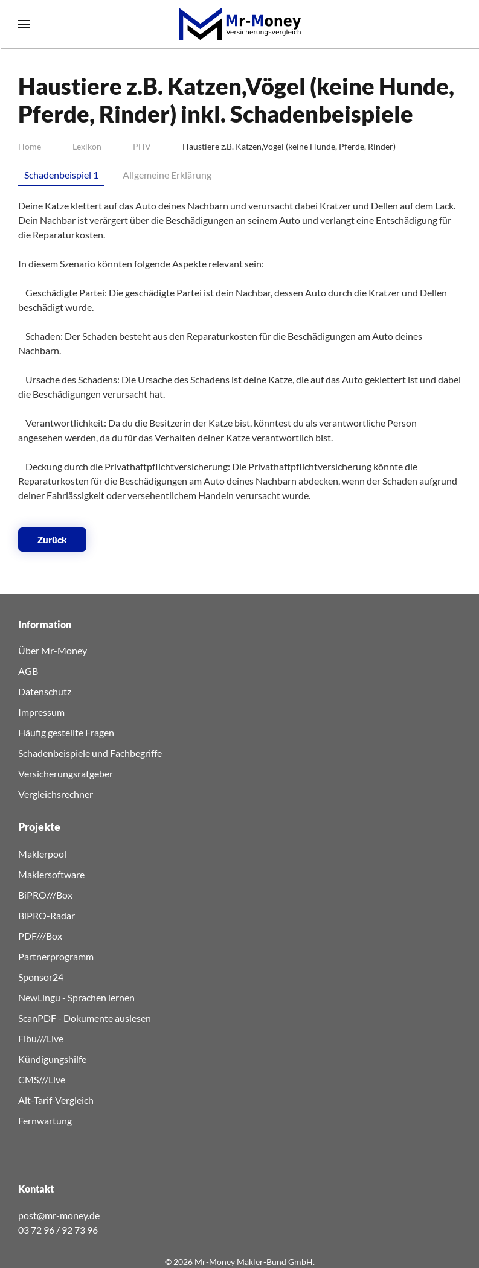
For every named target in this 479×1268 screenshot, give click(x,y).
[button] (24, 24)
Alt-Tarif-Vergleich (56, 1100)
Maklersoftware (51, 874)
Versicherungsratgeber (65, 773)
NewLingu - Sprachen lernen (76, 997)
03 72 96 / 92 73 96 (58, 1229)
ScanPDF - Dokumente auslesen (84, 1018)
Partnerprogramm (56, 956)
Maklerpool (42, 853)
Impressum (41, 712)
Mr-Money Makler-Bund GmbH (253, 1262)
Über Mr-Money (52, 650)
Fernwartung (45, 1120)
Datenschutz (44, 691)
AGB (28, 671)
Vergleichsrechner (55, 794)
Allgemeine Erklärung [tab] (167, 174)
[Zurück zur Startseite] (240, 24)
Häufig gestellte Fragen (66, 732)
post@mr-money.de (59, 1215)
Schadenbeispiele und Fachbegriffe (90, 753)
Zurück (52, 539)
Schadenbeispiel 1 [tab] (61, 174)
